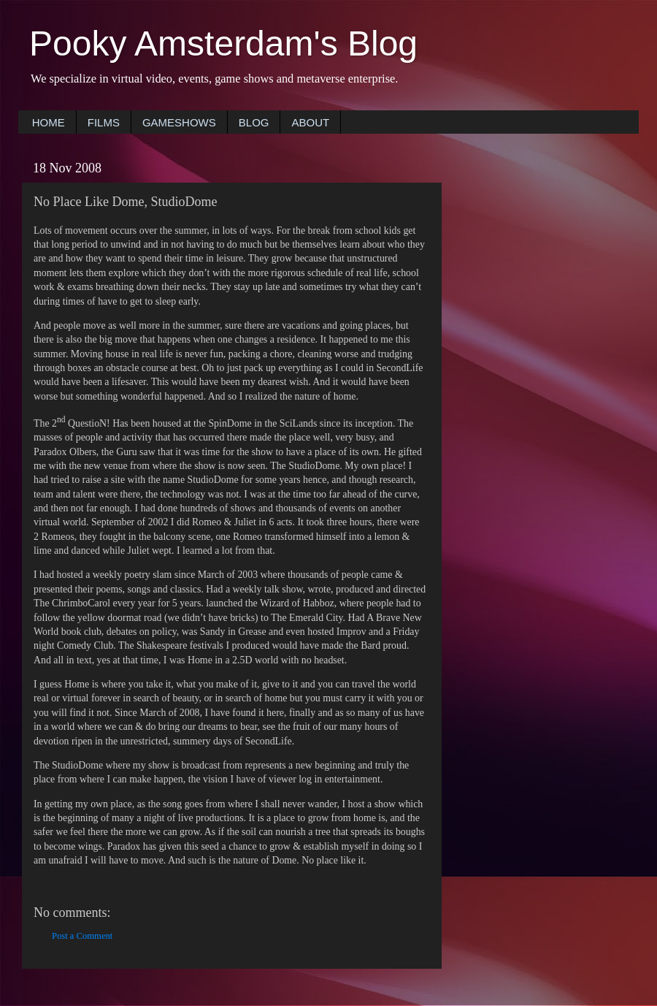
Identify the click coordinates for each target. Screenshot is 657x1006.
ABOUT (310, 122)
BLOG (254, 122)
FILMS (104, 122)
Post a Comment (82, 936)
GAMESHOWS (179, 122)
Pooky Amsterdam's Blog (223, 43)
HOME (48, 122)
